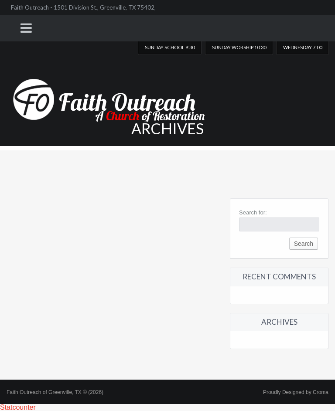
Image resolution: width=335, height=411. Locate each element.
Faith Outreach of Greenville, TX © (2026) (55, 392)
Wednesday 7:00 (302, 47)
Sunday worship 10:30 (239, 47)
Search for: (253, 212)
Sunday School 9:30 (170, 47)
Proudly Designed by (295, 392)
